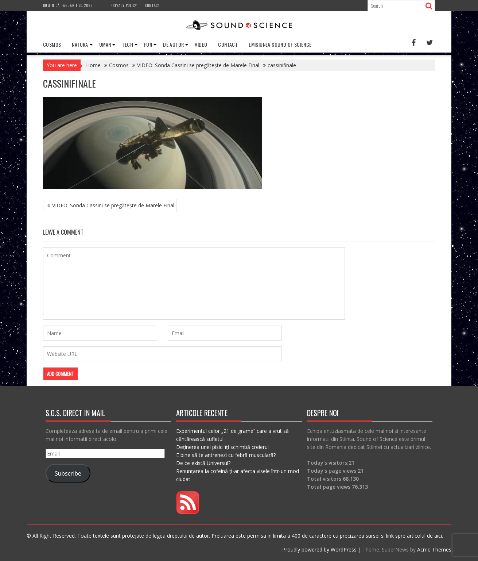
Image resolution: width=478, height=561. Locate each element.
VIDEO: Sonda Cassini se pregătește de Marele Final (113, 205)
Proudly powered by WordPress (319, 549)
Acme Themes (434, 549)
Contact (152, 5)
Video (201, 44)
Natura (80, 44)
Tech (127, 44)
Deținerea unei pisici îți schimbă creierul (222, 446)
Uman (105, 44)
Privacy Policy (123, 5)
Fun (148, 44)
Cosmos (52, 44)
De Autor (173, 44)
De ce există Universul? (203, 463)
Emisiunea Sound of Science (280, 44)
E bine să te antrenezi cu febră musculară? (226, 455)
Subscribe (68, 473)
